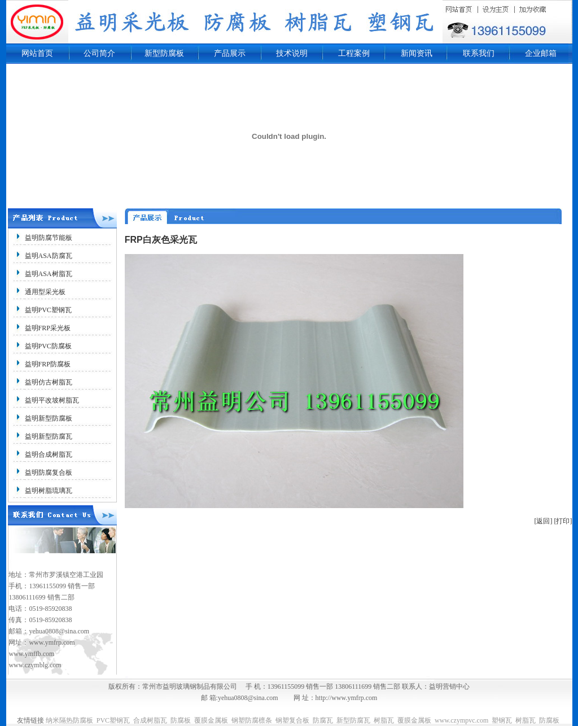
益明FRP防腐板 (48, 364)
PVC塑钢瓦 (113, 720)
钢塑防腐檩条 (251, 720)
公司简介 (99, 53)
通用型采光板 (45, 292)
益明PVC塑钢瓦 (48, 310)
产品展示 (230, 53)
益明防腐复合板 (48, 472)
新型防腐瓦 (353, 720)
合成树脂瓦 (150, 720)
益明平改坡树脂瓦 (52, 400)
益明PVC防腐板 (48, 346)
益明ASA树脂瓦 (48, 274)
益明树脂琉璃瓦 (48, 491)
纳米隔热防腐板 (69, 720)
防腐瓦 (323, 720)
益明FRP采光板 (48, 328)
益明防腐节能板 (48, 238)
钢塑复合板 (292, 720)
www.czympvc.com (461, 720)
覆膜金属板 (211, 720)
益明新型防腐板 (48, 418)
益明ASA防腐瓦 (48, 256)
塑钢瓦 (502, 720)
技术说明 (292, 53)
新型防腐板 (164, 53)
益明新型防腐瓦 (48, 436)
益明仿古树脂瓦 (48, 382)
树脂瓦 (384, 720)
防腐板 (180, 720)
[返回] (544, 521)
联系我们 (478, 53)
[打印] (563, 521)
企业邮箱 (541, 53)
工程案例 (354, 53)
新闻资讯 (416, 53)
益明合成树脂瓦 (48, 454)
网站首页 (37, 53)
